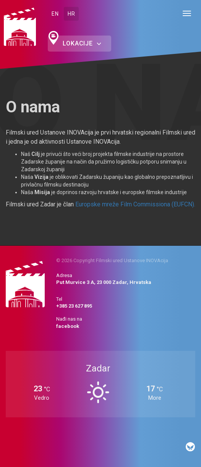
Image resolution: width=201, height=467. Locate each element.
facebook (67, 326)
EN (55, 14)
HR (71, 14)
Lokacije (82, 43)
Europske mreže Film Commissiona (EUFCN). (135, 204)
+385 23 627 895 (74, 306)
